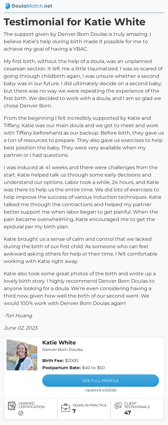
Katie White (59, 342)
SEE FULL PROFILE (101, 380)
